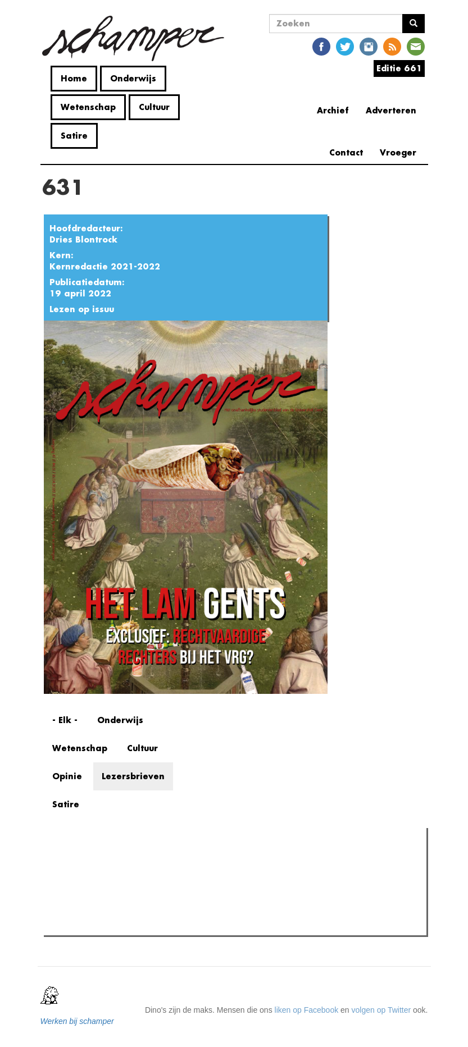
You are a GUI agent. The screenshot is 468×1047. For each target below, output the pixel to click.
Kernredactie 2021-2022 (104, 266)
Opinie (67, 776)
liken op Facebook (307, 1009)
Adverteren (391, 110)
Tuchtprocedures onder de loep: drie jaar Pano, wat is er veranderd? (184, 909)
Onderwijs (133, 78)
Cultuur (154, 107)
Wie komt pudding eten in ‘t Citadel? (129, 923)
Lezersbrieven (133, 776)
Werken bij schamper (77, 1021)
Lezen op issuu (81, 309)
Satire (74, 135)
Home (74, 78)
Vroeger (398, 152)
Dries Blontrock (83, 239)
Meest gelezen (81, 861)
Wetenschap (88, 107)
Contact (346, 152)
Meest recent (142, 861)
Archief (333, 110)
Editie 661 (399, 68)
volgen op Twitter (381, 1009)
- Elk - (65, 720)
